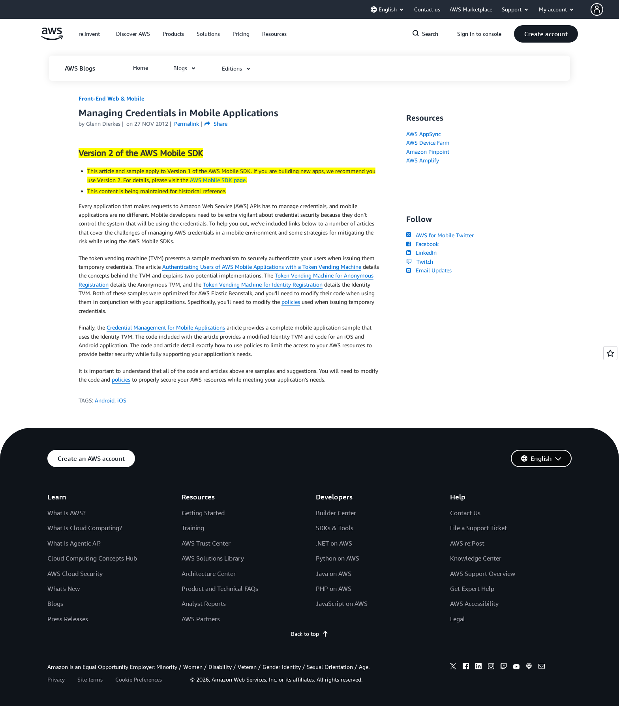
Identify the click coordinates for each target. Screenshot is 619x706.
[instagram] (491, 667)
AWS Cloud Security (75, 573)
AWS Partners (201, 619)
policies (290, 301)
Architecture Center (209, 573)
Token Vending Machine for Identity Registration (263, 284)
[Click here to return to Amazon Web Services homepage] (52, 38)
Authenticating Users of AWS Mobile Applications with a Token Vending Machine (261, 266)
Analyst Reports (204, 603)
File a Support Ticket (478, 528)
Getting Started (203, 513)
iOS (121, 400)
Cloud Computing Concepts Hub (92, 558)
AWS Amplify (422, 160)
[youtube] (516, 667)
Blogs (55, 603)
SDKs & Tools (334, 528)
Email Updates (429, 270)
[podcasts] (529, 667)
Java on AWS (333, 573)
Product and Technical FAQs (220, 588)
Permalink (186, 123)
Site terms (90, 679)
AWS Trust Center (206, 543)
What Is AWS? (66, 513)
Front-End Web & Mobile (111, 98)
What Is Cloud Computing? (84, 528)
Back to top (309, 633)
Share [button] (215, 123)
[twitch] (504, 667)
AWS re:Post (467, 543)
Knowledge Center (475, 558)
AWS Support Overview (482, 573)
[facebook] (466, 667)
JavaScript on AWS (342, 603)
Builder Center (336, 513)
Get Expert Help (472, 588)
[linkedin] (478, 667)
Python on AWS (337, 558)
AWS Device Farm (428, 142)
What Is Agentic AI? (74, 543)
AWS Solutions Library (213, 558)
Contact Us (465, 513)
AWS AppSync (423, 133)
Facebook (422, 243)
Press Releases (67, 619)
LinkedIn (421, 252)
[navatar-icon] (597, 9)
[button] (605, 9)
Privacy (56, 679)
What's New (63, 588)
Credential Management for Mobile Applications (166, 327)
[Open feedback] (610, 353)
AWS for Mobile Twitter (440, 235)
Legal (457, 619)
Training (193, 528)
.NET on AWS (334, 543)
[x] (453, 667)
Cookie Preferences (138, 679)
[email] (541, 667)
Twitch (419, 261)
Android (104, 400)
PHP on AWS (333, 588)
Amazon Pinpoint (427, 151)
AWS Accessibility (474, 603)
